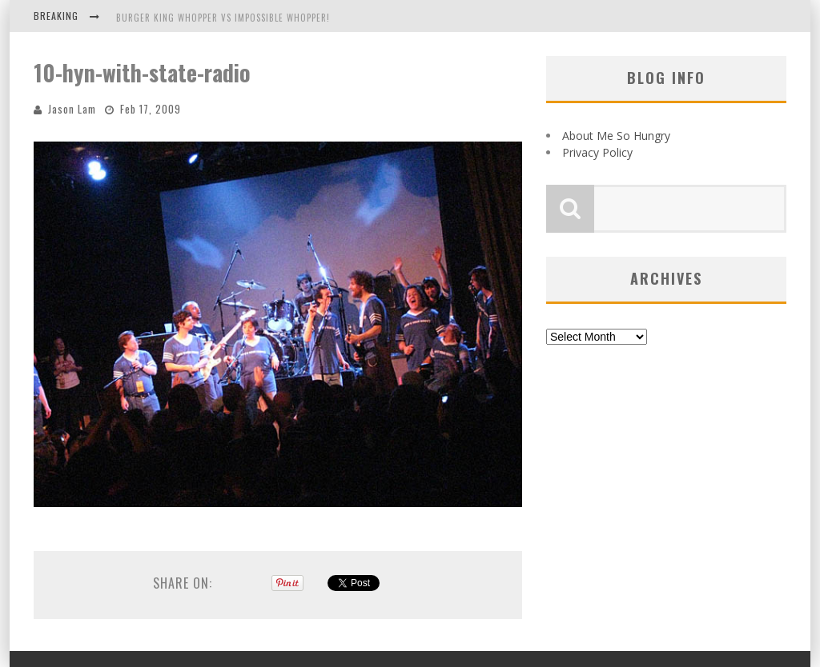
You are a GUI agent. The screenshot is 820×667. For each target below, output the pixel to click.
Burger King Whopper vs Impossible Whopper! (223, 17)
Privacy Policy (597, 152)
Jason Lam (72, 109)
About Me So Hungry (616, 135)
